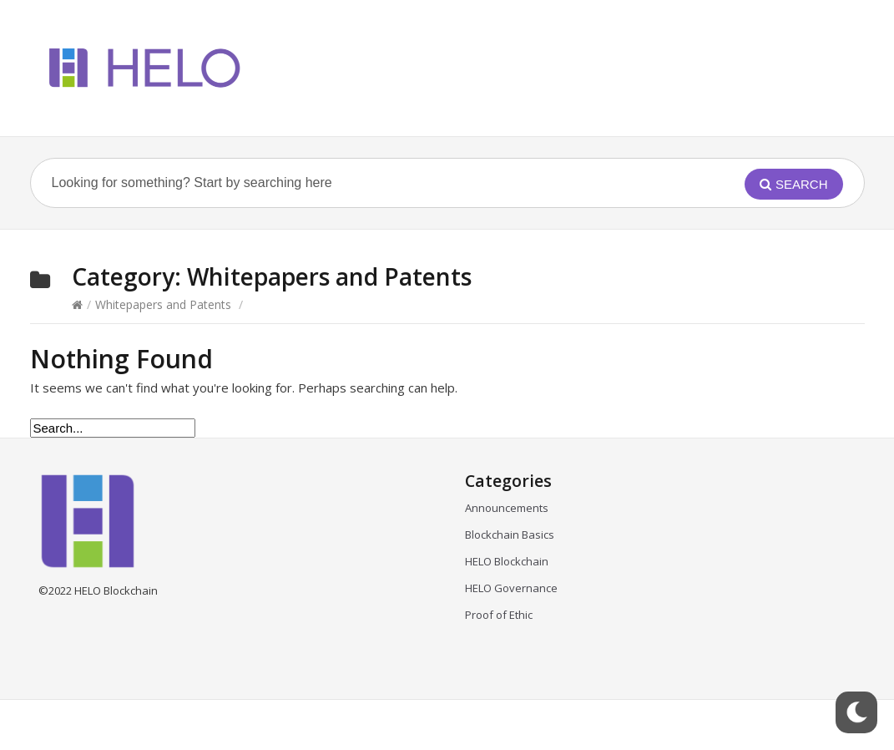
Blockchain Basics (509, 534)
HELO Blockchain (506, 561)
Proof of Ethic (499, 614)
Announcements (506, 507)
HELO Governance (511, 587)
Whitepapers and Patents (163, 304)
